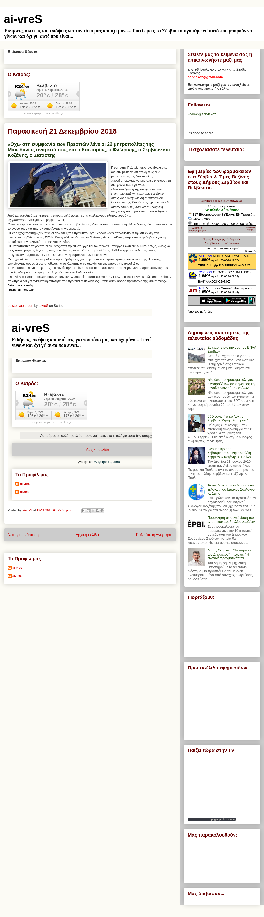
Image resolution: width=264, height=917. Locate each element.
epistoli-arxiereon (20, 306)
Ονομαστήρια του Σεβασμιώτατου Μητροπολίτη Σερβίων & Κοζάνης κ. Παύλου (230, 453)
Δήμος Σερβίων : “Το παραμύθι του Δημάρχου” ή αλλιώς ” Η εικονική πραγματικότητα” (230, 554)
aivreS (43, 306)
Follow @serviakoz (202, 114)
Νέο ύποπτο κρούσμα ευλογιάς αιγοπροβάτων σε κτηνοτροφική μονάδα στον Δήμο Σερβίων (231, 384)
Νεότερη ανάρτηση (23, 535)
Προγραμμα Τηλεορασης (223, 819)
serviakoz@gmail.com (205, 77)
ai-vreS (23, 19)
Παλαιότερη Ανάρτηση (154, 535)
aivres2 (17, 576)
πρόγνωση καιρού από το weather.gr (43, 113)
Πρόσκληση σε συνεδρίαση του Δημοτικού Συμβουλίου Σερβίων (231, 520)
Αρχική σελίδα (87, 535)
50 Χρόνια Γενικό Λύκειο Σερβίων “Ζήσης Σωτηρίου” (228, 418)
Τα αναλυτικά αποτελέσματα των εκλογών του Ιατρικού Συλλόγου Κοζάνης (232, 489)
